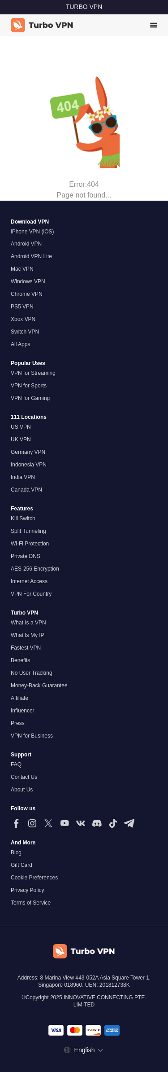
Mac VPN (22, 269)
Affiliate (19, 698)
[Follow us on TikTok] (113, 823)
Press (18, 723)
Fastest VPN (26, 648)
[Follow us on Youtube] (64, 823)
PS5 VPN (22, 306)
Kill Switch (23, 518)
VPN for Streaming (33, 373)
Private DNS (25, 556)
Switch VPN (25, 332)
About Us (22, 789)
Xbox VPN (23, 319)
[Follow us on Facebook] (16, 823)
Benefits (20, 660)
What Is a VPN (28, 622)
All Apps (20, 344)
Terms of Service (31, 903)
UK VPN (21, 439)
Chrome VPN (27, 294)
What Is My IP (27, 635)
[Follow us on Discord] (96, 823)
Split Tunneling (28, 531)
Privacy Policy (27, 890)
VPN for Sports (29, 385)
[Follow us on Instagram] (32, 823)
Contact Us (24, 777)
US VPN (21, 427)
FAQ (16, 764)
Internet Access (29, 581)
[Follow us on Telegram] (129, 823)
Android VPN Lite (31, 256)
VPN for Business (32, 736)
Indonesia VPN (29, 464)
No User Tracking (31, 673)
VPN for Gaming (30, 398)
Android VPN (26, 244)
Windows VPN (28, 281)
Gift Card (21, 865)
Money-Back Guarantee (39, 685)
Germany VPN (28, 452)
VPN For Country (31, 594)
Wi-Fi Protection (30, 543)
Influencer (22, 710)
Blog (16, 852)
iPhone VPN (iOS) (32, 231)
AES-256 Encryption (35, 569)
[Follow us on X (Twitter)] (48, 823)
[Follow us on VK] (80, 823)
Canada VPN (26, 490)
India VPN (23, 477)
